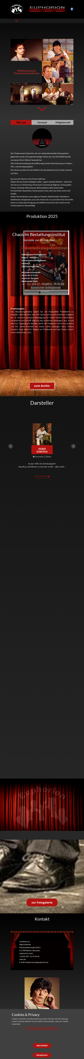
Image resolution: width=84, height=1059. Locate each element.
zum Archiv (42, 386)
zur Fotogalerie (42, 902)
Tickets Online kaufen (34, 284)
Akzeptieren (42, 1055)
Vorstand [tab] (42, 122)
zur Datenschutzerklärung (42, 1028)
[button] (10, 446)
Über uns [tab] (21, 122)
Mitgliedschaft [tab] (63, 122)
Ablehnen (42, 1045)
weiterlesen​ (42, 476)
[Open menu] (16, 21)
